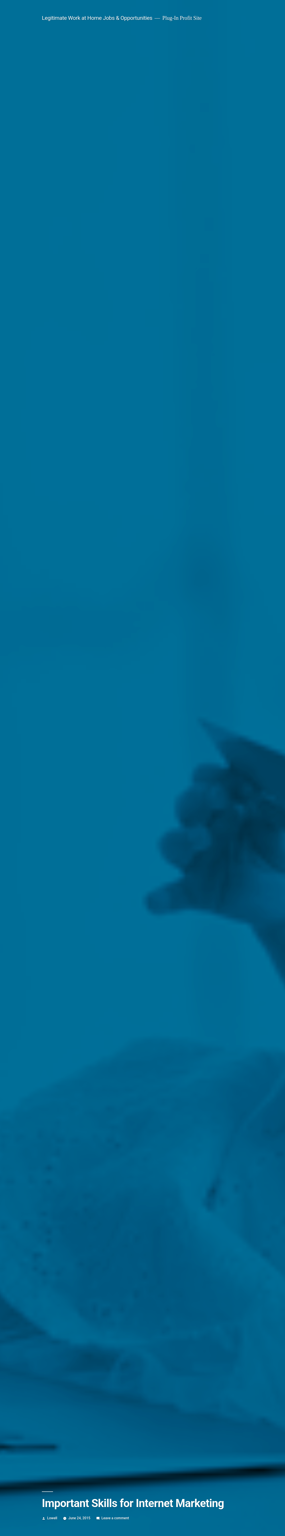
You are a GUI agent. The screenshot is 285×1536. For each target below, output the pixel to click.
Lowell (52, 1518)
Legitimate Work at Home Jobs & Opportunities (97, 18)
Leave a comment (115, 1518)
